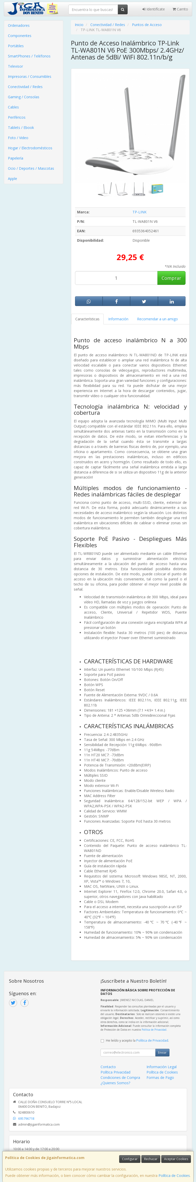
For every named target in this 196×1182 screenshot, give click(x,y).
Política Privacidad (115, 1072)
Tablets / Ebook (21, 127)
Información (118, 318)
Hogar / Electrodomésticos (30, 147)
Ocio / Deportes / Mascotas (31, 168)
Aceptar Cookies (176, 1159)
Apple (12, 178)
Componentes (19, 35)
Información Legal (161, 1066)
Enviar (162, 1052)
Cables (13, 107)
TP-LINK (139, 212)
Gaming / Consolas (23, 96)
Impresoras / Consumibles (29, 76)
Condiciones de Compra (120, 1077)
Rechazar (150, 1159)
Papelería (15, 158)
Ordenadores (19, 25)
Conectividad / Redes (25, 86)
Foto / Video (18, 137)
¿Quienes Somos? (115, 1082)
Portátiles (16, 45)
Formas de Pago (160, 1077)
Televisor (15, 66)
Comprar (171, 278)
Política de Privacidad (154, 1029)
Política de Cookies (174, 1175)
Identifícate (153, 9)
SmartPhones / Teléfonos (29, 56)
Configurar (130, 1159)
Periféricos (17, 117)
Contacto (108, 1066)
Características (87, 318)
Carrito (180, 9)
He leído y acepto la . (137, 1040)
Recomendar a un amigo (157, 318)
